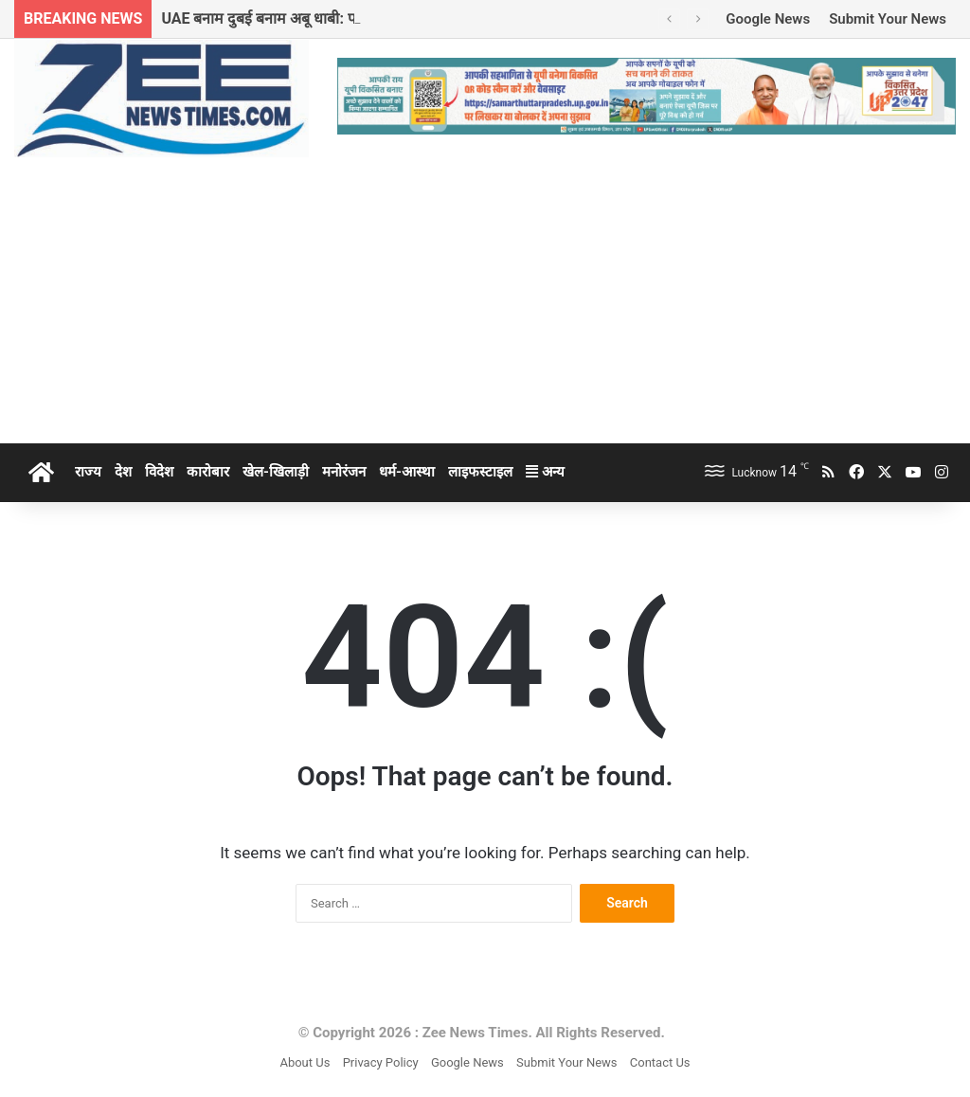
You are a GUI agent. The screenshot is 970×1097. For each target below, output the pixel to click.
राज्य (88, 471)
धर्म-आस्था (407, 471)
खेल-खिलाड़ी (275, 471)
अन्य (545, 471)
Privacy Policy (381, 1062)
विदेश (159, 471)
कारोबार (208, 471)
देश (123, 471)
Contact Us (660, 1062)
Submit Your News (887, 18)
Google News (768, 18)
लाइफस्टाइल (480, 471)
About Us (304, 1062)
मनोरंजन (344, 471)
